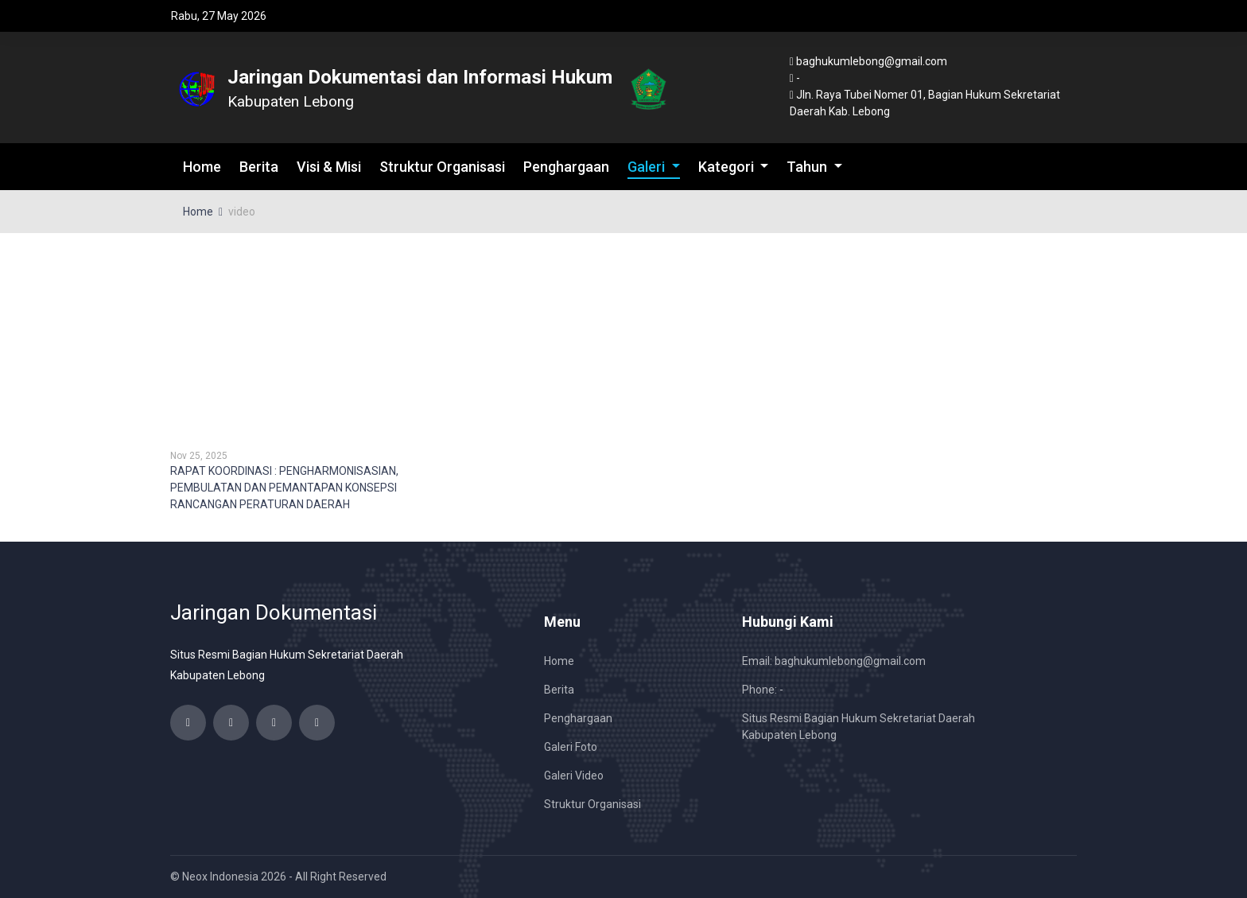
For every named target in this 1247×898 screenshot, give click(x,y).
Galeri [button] (647, 166)
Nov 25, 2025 (198, 455)
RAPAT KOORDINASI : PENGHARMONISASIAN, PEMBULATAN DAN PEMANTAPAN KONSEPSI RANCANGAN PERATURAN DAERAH (284, 488)
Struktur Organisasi (442, 166)
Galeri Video (574, 775)
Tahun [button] (808, 166)
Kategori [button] (727, 166)
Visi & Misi (329, 166)
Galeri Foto (570, 747)
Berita (258, 166)
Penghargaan (566, 166)
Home (202, 166)
